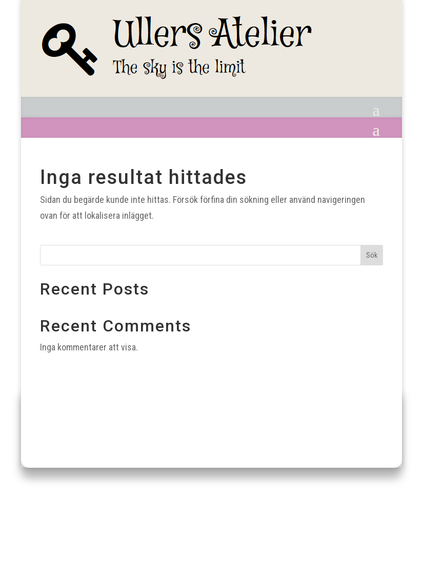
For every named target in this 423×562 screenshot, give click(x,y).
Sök (371, 255)
